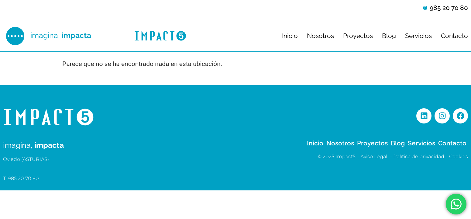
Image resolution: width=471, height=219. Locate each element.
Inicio (290, 35)
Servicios (418, 35)
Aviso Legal (373, 156)
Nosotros (320, 35)
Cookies (458, 156)
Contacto (454, 35)
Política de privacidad (418, 156)
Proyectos (358, 35)
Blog (389, 35)
